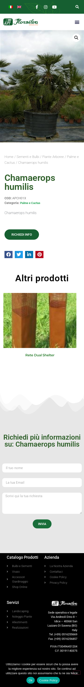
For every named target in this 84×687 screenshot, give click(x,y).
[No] (77, 673)
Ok (30, 680)
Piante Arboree (53, 157)
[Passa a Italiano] (10, 7)
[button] (77, 6)
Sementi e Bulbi (28, 157)
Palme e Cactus (30, 203)
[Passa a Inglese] (19, 7)
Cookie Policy (48, 680)
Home (8, 157)
